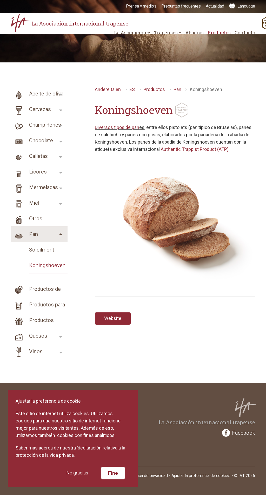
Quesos (29, 336)
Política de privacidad (149, 475)
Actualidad (215, 6)
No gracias (77, 472)
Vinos (27, 351)
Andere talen (108, 89)
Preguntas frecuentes (181, 6)
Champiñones (36, 125)
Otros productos (26, 218)
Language (242, 6)
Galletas (29, 156)
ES (132, 89)
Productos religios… (32, 320)
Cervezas (31, 109)
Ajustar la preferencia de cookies (200, 475)
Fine (113, 473)
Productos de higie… (36, 289)
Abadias (194, 32)
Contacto (245, 32)
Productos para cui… (38, 304)
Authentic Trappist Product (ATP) (195, 149)
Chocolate (32, 140)
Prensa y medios (141, 6)
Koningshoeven (47, 265)
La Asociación (132, 32)
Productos (219, 32)
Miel (25, 203)
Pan (24, 234)
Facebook (238, 433)
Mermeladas (34, 187)
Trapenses (167, 32)
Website (112, 318)
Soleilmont (41, 250)
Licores (29, 171)
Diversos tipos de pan (117, 127)
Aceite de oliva (37, 93)
